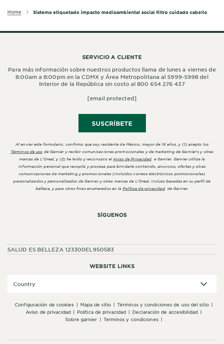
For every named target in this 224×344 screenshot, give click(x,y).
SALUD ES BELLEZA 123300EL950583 (60, 249)
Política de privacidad (144, 188)
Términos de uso (27, 151)
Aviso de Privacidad (48, 312)
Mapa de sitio (95, 304)
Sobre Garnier (81, 319)
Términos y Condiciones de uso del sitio (163, 304)
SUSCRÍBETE (112, 123)
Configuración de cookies (44, 304)
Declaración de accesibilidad (165, 312)
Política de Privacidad (101, 312)
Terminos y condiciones (131, 319)
